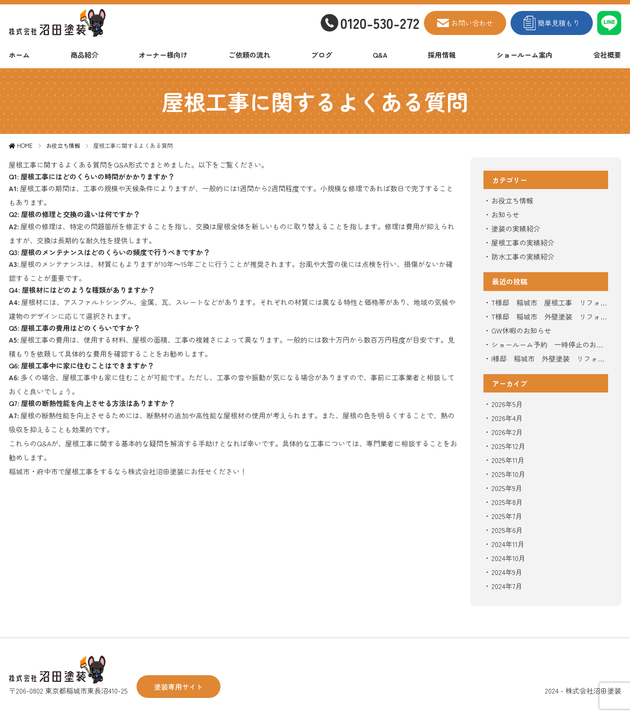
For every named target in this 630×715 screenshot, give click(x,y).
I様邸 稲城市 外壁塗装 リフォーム (548, 359)
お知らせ (505, 214)
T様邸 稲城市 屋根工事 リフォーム (549, 303)
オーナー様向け (163, 54)
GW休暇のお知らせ (521, 330)
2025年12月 (508, 446)
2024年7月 (506, 586)
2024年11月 (508, 544)
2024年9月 (506, 572)
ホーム (19, 54)
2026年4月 (507, 418)
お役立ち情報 (512, 200)
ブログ (321, 54)
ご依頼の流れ (249, 54)
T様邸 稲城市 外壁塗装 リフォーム (549, 317)
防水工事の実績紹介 (522, 256)
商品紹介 (84, 54)
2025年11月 (508, 460)
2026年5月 (507, 404)
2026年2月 (507, 432)
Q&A (380, 54)
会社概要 (607, 54)
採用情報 (442, 54)
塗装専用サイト (178, 686)
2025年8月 (507, 502)
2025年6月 (507, 530)
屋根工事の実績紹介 (522, 242)
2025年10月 (508, 474)
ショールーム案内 (525, 54)
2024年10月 (508, 558)
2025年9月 (506, 488)
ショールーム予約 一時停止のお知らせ (547, 345)
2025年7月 (506, 516)
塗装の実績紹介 (515, 228)
